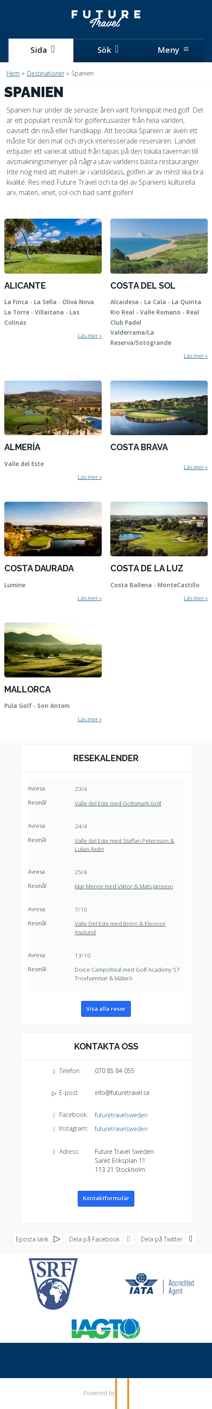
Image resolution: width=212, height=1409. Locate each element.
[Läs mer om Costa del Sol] (159, 289)
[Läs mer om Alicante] (53, 279)
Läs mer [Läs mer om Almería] (88, 477)
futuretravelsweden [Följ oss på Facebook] (121, 1115)
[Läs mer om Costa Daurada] (53, 552)
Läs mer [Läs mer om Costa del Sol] (194, 356)
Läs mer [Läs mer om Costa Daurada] (88, 598)
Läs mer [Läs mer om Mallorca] (88, 719)
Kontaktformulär (106, 1198)
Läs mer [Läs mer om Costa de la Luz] (194, 598)
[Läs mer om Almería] (53, 431)
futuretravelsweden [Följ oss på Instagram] (121, 1129)
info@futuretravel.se (122, 1093)
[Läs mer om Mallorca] (53, 673)
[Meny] (171, 50)
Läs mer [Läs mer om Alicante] (88, 335)
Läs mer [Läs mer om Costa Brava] (194, 467)
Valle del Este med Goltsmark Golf (118, 803)
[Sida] (40, 50)
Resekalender (106, 758)
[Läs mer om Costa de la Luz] (159, 552)
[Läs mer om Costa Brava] (159, 426)
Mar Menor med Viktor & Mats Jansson (124, 886)
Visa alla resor (106, 1009)
